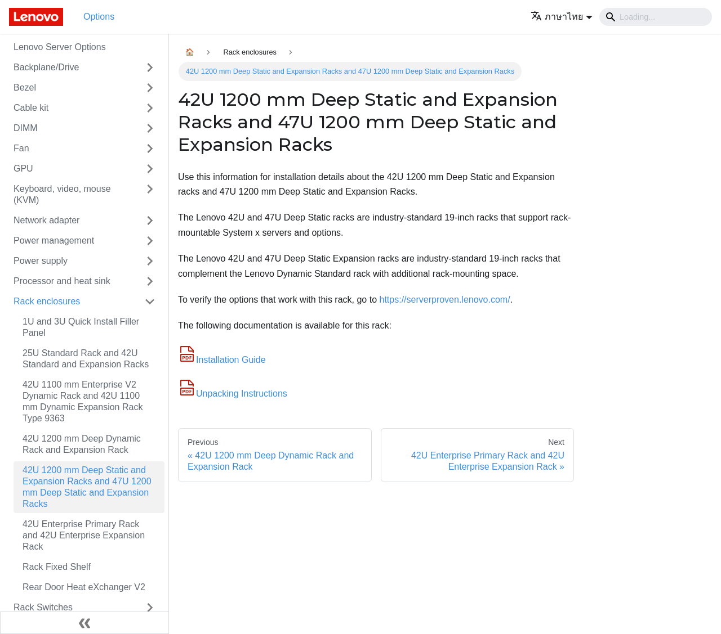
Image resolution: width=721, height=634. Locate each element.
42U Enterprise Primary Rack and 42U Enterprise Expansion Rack (84, 535)
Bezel (25, 87)
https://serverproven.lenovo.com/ (445, 299)
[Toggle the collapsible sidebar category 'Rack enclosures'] (149, 302)
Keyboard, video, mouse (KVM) (62, 194)
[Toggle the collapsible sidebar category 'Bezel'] (149, 88)
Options (98, 16)
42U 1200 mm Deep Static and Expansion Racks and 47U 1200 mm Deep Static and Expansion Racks (87, 487)
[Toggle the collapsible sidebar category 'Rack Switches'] (149, 608)
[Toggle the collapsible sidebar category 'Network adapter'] (149, 221)
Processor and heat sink (62, 281)
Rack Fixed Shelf (57, 567)
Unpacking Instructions (232, 393)
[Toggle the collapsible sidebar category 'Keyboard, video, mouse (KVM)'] (149, 194)
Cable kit (31, 108)
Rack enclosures (47, 301)
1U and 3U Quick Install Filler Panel (81, 327)
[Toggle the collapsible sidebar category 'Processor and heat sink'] (149, 281)
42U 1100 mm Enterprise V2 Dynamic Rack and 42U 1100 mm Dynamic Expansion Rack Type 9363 (83, 401)
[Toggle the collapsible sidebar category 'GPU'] (149, 169)
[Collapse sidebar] (84, 622)
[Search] (655, 17)
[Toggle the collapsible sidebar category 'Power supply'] (149, 261)
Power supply (41, 261)
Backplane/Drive (46, 67)
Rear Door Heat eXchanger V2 (84, 587)
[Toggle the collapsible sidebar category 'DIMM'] (149, 128)
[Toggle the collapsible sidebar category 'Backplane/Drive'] (149, 68)
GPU (23, 168)
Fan (21, 148)
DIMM (26, 128)
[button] (562, 16)
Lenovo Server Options (60, 47)
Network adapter (46, 220)
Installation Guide (222, 360)
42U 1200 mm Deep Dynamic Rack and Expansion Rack (82, 444)
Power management (54, 240)
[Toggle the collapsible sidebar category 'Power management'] (149, 241)
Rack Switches (43, 607)
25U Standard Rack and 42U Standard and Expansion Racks (86, 358)
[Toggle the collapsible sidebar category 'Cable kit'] (149, 108)
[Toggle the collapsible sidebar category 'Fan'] (149, 149)
